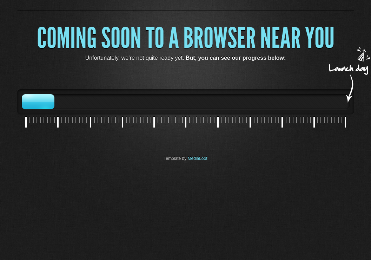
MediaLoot (197, 158)
